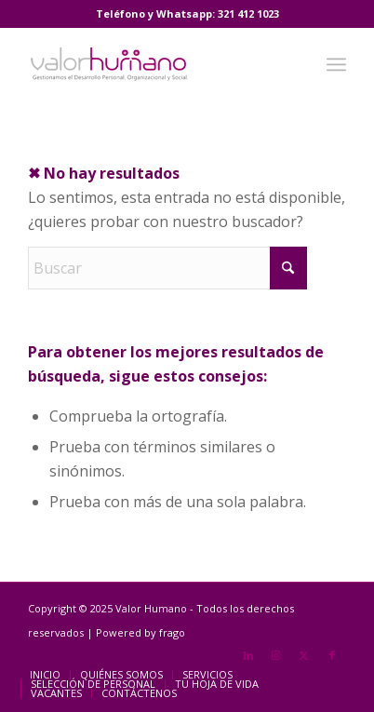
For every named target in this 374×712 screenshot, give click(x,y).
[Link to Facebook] (332, 655)
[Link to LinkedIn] (248, 655)
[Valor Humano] (155, 64)
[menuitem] (336, 64)
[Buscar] (167, 268)
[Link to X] (304, 655)
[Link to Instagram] (276, 655)
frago (172, 632)
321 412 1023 (248, 13)
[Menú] (336, 64)
